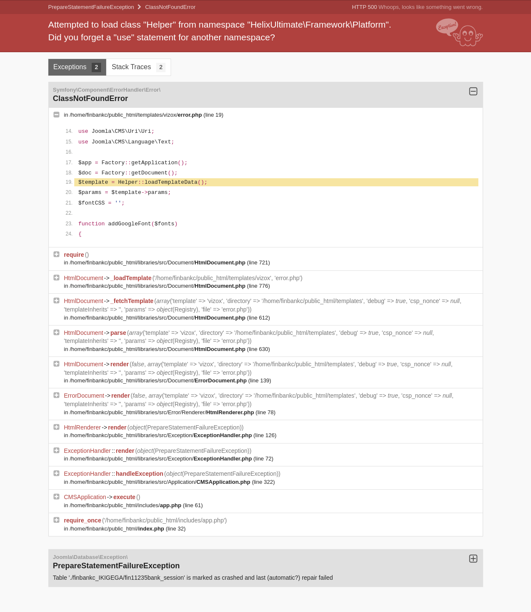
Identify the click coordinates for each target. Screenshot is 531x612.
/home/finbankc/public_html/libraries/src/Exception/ (161, 435)
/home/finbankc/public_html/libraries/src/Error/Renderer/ (163, 412)
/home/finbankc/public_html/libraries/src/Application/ (161, 482)
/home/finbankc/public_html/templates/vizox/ (136, 115)
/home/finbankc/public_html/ (118, 528)
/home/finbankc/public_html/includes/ (126, 505)
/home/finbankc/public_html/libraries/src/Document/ (158, 262)
